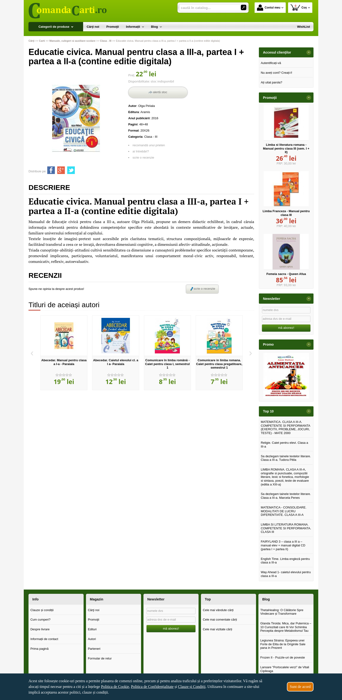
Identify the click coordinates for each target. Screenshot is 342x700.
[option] (63, 352)
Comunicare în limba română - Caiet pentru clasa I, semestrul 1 (167, 363)
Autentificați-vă (271, 63)
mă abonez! (286, 327)
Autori (92, 639)
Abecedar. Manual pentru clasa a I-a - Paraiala (64, 362)
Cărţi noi (93, 610)
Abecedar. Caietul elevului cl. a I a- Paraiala (115, 362)
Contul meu (268, 8)
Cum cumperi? (40, 619)
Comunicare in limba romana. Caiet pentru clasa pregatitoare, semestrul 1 (219, 363)
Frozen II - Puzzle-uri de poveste (282, 657)
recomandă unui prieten (149, 145)
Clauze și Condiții (192, 687)
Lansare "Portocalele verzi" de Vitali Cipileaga (284, 669)
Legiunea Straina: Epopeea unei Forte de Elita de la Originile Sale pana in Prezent (282, 644)
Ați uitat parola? (271, 82)
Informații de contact (44, 639)
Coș (298, 7)
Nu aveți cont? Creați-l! (276, 72)
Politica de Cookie (115, 687)
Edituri (92, 629)
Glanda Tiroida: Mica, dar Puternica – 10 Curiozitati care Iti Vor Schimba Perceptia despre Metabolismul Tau (285, 627)
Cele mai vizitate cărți (217, 629)
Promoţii (93, 619)
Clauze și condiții (42, 610)
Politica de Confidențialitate (152, 687)
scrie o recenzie (143, 157)
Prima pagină (39, 648)
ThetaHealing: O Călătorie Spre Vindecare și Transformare (281, 612)
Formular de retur (100, 658)
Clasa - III (150, 136)
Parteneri (94, 648)
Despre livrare (40, 629)
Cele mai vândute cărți (218, 610)
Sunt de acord (300, 687)
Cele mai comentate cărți (220, 619)
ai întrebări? (141, 151)
